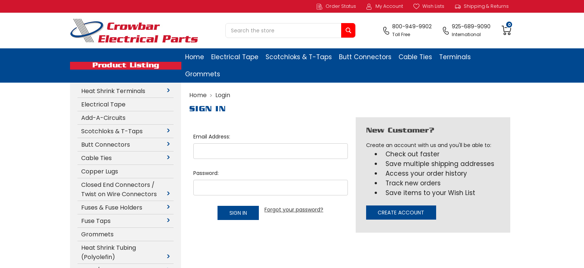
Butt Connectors (365, 56)
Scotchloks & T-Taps (299, 56)
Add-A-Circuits (103, 118)
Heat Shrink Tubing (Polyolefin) (126, 252)
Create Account (401, 212)
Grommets (202, 74)
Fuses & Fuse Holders (126, 207)
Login (222, 95)
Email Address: (211, 136)
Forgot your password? (293, 209)
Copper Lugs (99, 171)
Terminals (455, 56)
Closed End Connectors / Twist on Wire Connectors (126, 189)
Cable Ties (415, 56)
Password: (206, 173)
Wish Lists (428, 6)
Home (194, 56)
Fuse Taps (126, 221)
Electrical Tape (234, 56)
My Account (384, 6)
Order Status (336, 6)
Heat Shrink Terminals (126, 91)
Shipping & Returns (482, 6)
